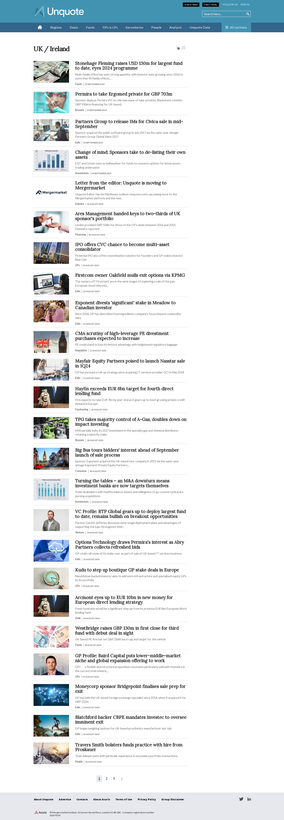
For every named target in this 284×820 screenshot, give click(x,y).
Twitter (241, 799)
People (156, 27)
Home (39, 27)
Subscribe (191, 4)
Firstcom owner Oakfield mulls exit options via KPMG (130, 275)
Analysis (175, 27)
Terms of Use (124, 800)
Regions (56, 27)
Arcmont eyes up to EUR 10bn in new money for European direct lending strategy (124, 600)
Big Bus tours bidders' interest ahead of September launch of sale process (127, 452)
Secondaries (134, 27)
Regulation (81, 350)
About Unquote (43, 800)
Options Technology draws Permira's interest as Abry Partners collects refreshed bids (129, 544)
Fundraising (81, 409)
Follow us (230, 4)
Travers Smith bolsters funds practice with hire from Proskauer (128, 747)
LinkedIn (249, 799)
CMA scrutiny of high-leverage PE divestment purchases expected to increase (122, 336)
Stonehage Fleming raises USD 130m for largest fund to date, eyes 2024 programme (128, 65)
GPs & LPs (110, 27)
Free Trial (210, 4)
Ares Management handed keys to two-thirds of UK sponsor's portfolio (127, 216)
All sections (238, 27)
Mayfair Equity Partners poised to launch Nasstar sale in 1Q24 (130, 363)
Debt (77, 618)
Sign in (245, 4)
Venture (79, 532)
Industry (79, 203)
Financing (80, 234)
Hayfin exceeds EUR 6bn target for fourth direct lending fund (124, 391)
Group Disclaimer (173, 800)
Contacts (82, 800)
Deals (74, 27)
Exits (77, 142)
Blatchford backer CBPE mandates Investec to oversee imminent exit (130, 719)
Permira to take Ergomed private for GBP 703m (123, 94)
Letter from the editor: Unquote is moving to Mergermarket (120, 185)
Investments (82, 173)
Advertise (65, 800)
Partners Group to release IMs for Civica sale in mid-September (129, 124)
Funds (90, 27)
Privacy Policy (147, 800)
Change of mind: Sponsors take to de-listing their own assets (130, 154)
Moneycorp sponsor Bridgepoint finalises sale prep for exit (130, 688)
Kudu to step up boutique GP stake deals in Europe (127, 570)
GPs (77, 265)
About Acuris (101, 800)
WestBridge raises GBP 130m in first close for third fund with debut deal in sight (127, 630)
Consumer (81, 471)
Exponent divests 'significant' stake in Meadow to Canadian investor (125, 305)
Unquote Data (200, 27)
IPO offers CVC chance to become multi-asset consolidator (122, 247)
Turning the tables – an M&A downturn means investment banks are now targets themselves (122, 483)
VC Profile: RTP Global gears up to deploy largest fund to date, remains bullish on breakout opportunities (130, 514)
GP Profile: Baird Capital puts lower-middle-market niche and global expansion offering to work (128, 658)
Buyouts (79, 110)
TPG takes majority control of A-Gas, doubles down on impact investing (130, 421)
